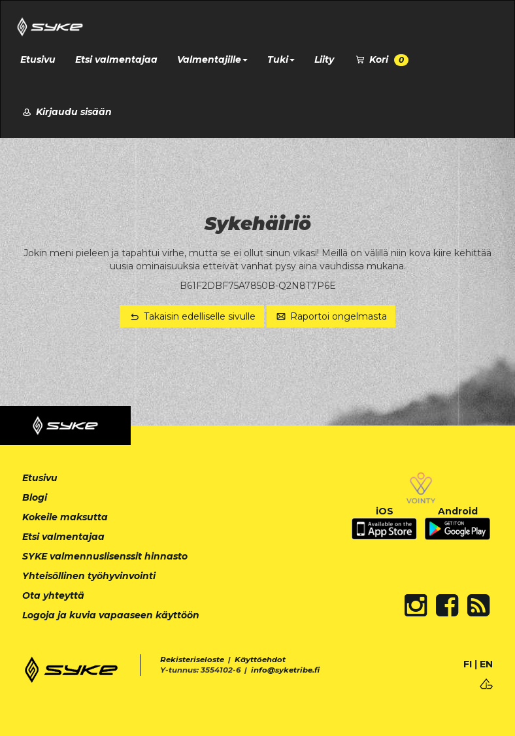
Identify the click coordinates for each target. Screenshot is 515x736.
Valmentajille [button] (212, 59)
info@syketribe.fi (285, 670)
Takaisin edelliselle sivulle (192, 316)
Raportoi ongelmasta (331, 316)
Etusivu (38, 59)
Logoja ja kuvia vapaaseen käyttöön (110, 615)
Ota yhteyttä (53, 595)
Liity (324, 59)
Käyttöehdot (260, 659)
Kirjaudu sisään (66, 112)
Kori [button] (381, 60)
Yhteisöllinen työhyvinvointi (89, 576)
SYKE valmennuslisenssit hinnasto (105, 556)
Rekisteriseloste (192, 659)
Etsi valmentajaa (116, 59)
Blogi (34, 497)
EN (486, 664)
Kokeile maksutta (65, 517)
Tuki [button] (281, 59)
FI (467, 664)
